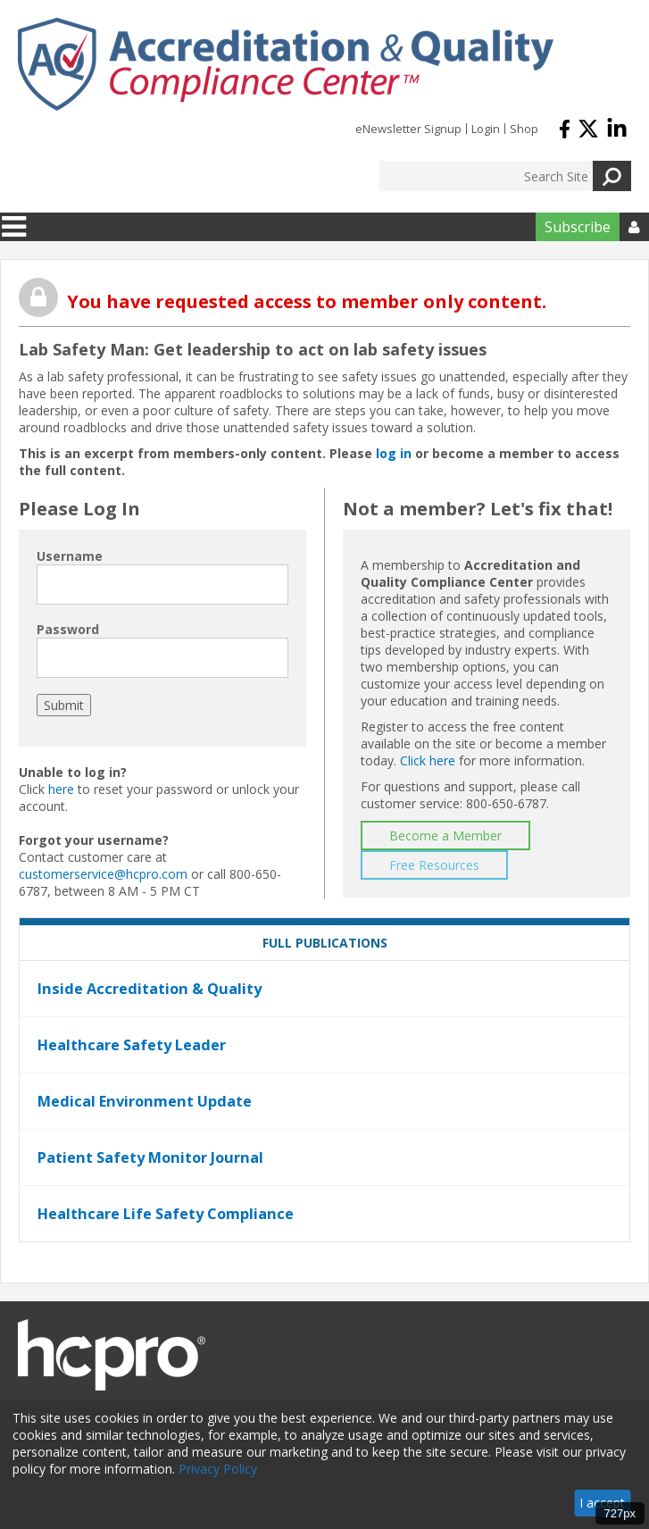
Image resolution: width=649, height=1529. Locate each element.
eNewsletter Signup (408, 128)
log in (394, 453)
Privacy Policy (218, 1468)
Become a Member (445, 835)
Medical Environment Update (144, 1101)
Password (68, 629)
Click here (427, 760)
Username (70, 555)
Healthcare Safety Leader (131, 1045)
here (61, 789)
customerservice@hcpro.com (103, 873)
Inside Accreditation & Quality (149, 988)
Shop (524, 128)
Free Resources (434, 864)
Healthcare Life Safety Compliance (165, 1214)
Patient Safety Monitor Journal (150, 1157)
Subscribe (578, 227)
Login (485, 128)
